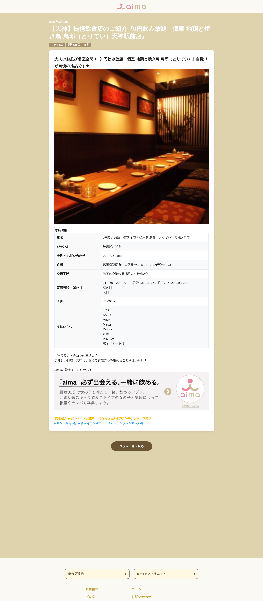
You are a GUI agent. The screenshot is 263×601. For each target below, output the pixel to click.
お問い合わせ (141, 597)
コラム (136, 589)
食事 (86, 44)
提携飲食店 (73, 44)
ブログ (90, 597)
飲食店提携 (76, 573)
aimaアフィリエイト (151, 573)
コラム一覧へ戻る (131, 446)
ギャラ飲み (57, 44)
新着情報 (91, 589)
